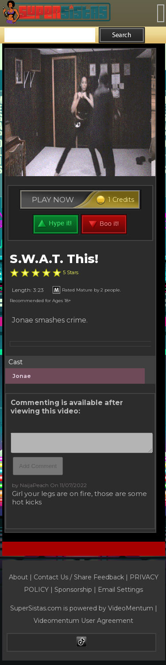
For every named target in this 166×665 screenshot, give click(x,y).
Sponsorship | (76, 590)
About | (21, 577)
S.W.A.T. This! (54, 259)
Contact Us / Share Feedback (79, 577)
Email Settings (120, 590)
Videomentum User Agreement (83, 621)
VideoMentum (130, 608)
